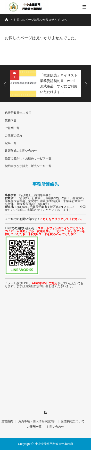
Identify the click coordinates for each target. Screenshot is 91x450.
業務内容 (11, 120)
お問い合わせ (55, 426)
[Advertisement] (45, 351)
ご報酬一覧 (12, 128)
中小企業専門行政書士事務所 (54, 444)
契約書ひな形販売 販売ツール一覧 (28, 166)
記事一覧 (11, 143)
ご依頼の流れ (13, 135)
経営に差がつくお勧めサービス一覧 (28, 158)
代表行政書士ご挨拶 (18, 112)
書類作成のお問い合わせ (21, 150)
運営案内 (7, 421)
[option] (45, 83)
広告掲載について (72, 421)
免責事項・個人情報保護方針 (37, 421)
